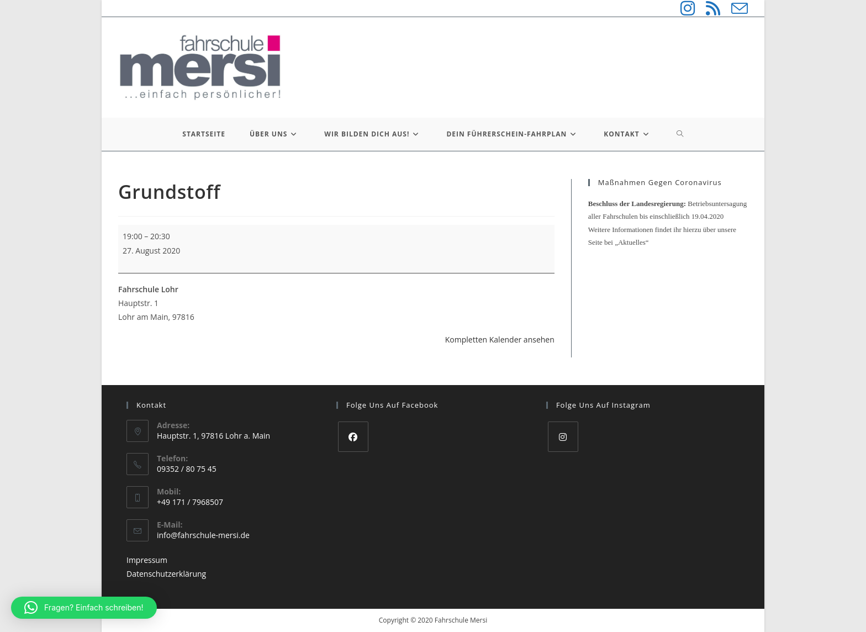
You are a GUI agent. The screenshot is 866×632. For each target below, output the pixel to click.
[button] (84, 608)
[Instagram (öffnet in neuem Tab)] (682, 8)
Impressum (146, 560)
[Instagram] (563, 437)
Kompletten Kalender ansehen (500, 339)
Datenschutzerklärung (166, 573)
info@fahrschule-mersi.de (203, 535)
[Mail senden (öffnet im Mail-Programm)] (734, 8)
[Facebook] (353, 437)
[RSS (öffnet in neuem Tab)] (707, 8)
